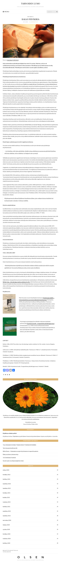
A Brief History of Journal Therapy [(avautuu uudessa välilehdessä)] (33, 124)
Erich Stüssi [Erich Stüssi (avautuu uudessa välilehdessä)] (9, 60)
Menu (6, 11)
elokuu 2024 (6, 470)
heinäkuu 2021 (6, 493)
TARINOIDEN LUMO (30, 3)
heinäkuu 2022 (6, 474)
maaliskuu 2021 (7, 511)
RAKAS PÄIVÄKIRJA (30, 19)
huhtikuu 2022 (6, 479)
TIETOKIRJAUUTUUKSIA (9, 457)
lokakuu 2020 (6, 525)
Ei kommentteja (33, 21)
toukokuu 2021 (7, 502)
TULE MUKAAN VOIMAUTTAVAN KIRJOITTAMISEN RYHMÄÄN (19, 445)
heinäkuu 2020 (6, 534)
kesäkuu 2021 (6, 497)
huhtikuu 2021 (6, 506)
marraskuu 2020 (7, 520)
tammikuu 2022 (7, 488)
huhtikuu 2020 (6, 543)
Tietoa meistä (7, 551)
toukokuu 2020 (7, 538)
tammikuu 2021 (7, 515)
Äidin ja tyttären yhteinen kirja (10, 454)
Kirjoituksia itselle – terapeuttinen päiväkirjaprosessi (40, 323)
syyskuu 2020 (6, 529)
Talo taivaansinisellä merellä (10, 448)
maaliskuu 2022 (7, 483)
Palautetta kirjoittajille (10, 550)
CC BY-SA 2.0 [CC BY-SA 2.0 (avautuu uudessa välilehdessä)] (15, 60)
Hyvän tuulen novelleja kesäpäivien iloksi (13, 460)
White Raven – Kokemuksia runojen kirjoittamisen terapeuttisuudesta (20, 451)
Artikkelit (30, 16)
